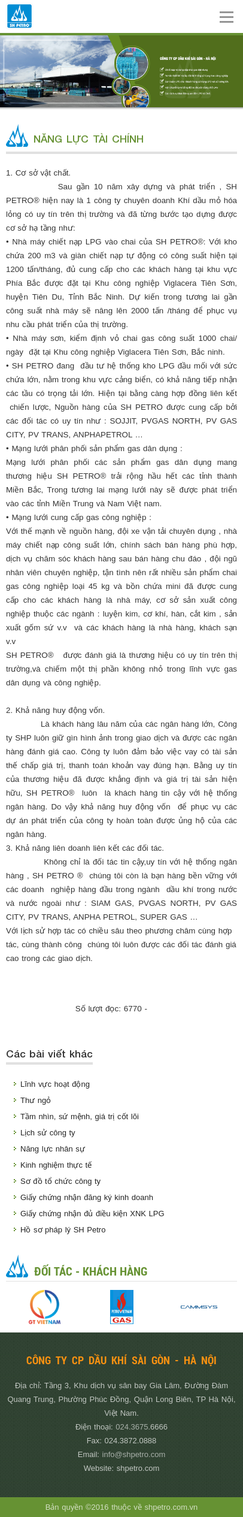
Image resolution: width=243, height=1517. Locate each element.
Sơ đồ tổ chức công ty (60, 1181)
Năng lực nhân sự (52, 1148)
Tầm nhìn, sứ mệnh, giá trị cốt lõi (79, 1116)
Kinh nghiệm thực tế (56, 1165)
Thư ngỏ (35, 1100)
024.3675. (133, 1426)
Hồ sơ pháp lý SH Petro (62, 1229)
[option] (44, 1307)
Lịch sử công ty (47, 1132)
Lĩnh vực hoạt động (55, 1084)
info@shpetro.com (134, 1454)
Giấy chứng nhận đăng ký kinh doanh (86, 1197)
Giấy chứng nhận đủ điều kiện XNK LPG (92, 1213)
